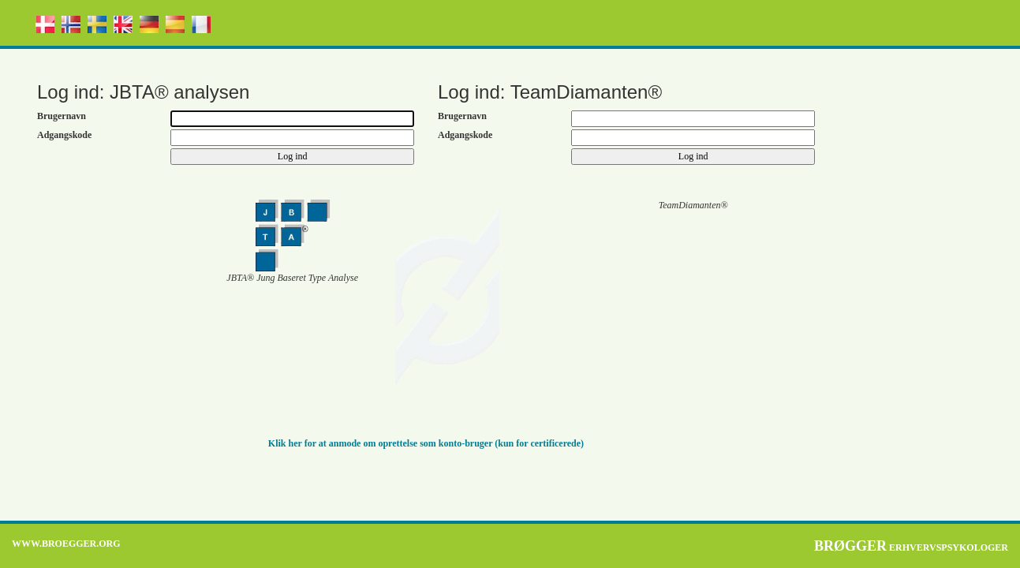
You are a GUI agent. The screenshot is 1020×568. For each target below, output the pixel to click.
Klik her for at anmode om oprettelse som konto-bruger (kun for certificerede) (426, 443)
